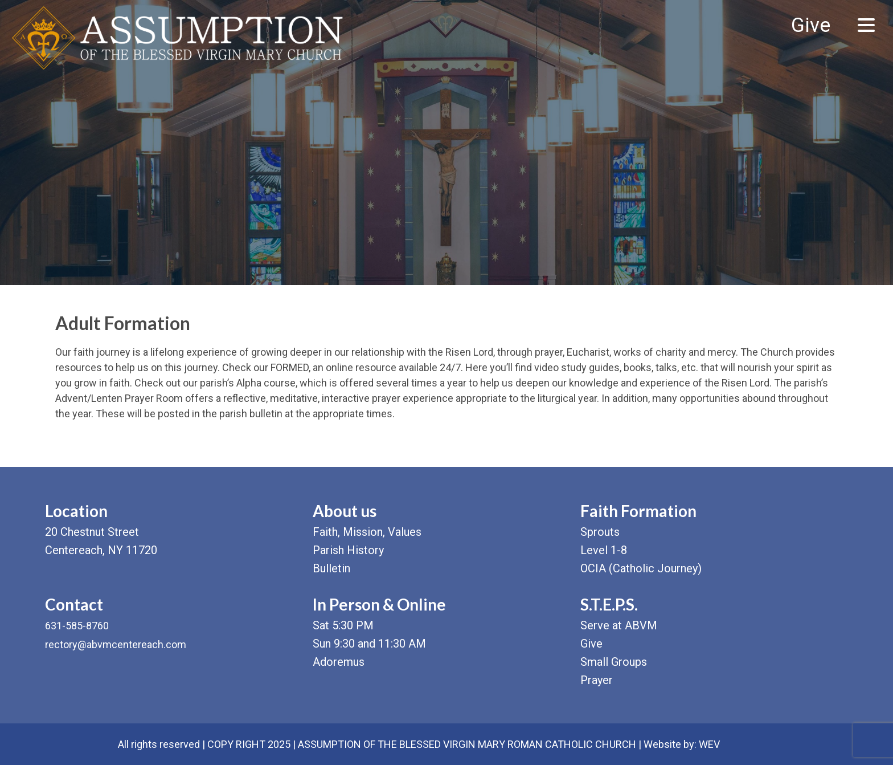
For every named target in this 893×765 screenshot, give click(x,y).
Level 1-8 (603, 550)
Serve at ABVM (618, 625)
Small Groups (613, 662)
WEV (709, 744)
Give (810, 25)
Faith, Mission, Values (367, 532)
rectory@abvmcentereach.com (115, 644)
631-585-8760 (77, 626)
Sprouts (600, 532)
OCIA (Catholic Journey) (641, 568)
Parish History (348, 550)
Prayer (596, 680)
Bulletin (331, 568)
